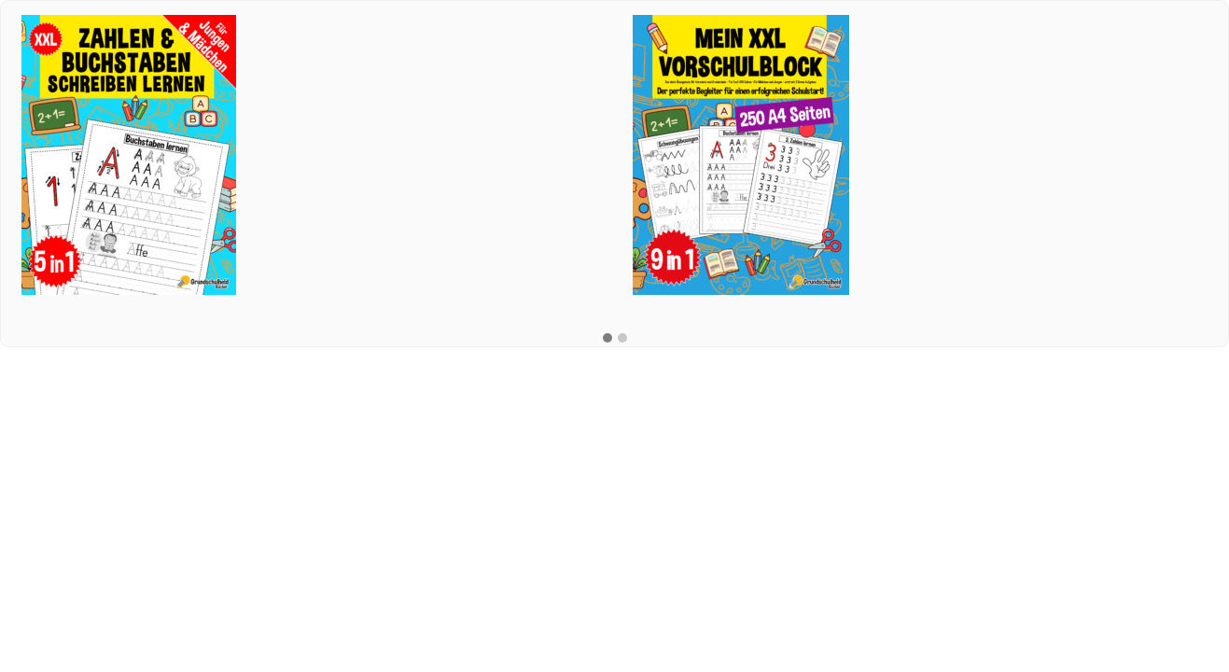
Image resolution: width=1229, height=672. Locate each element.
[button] (607, 338)
